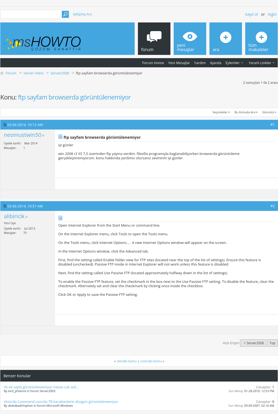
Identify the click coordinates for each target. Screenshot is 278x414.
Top (272, 343)
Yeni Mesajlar (179, 62)
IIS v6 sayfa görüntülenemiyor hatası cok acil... (41, 387)
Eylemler (232, 62)
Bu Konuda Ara (245, 112)
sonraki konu (151, 361)
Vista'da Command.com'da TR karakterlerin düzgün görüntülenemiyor (61, 401)
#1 (272, 124)
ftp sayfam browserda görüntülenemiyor (74, 96)
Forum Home (153, 62)
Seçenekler (220, 112)
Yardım (200, 62)
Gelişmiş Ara (82, 14)
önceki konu (127, 361)
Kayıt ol (251, 14)
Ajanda (215, 62)
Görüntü (268, 112)
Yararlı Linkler (260, 62)
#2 (272, 205)
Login (272, 14)
